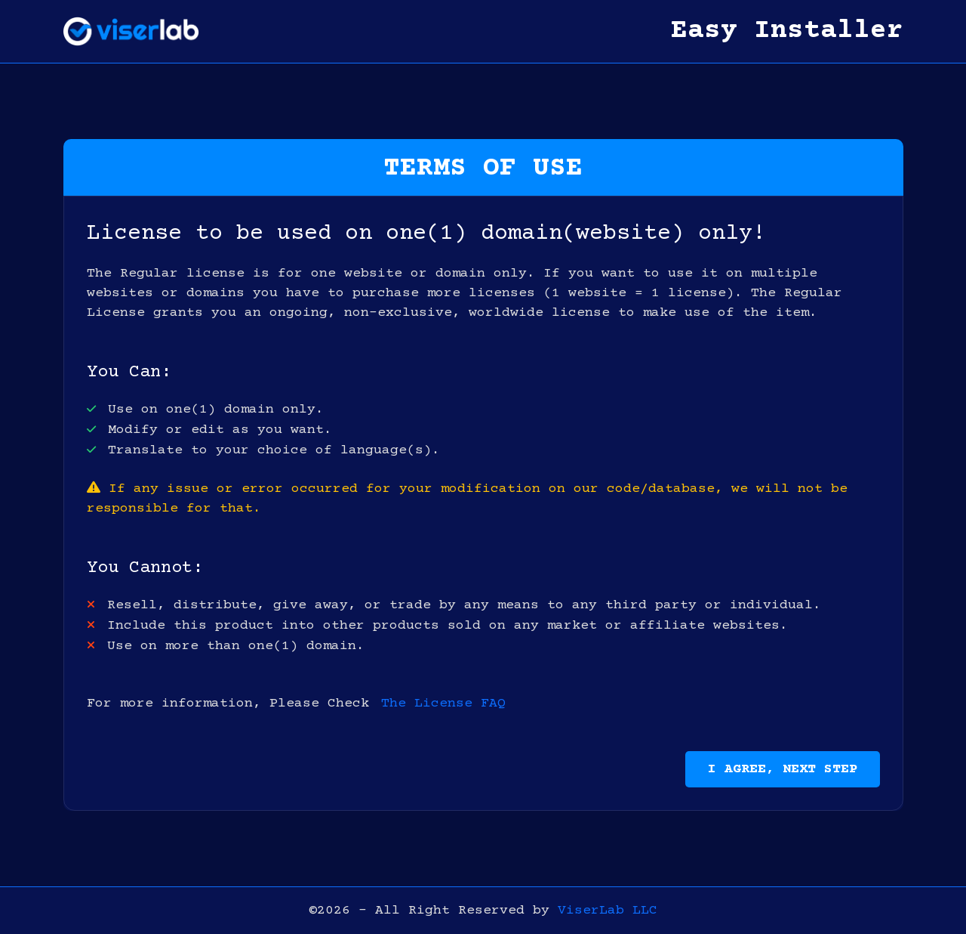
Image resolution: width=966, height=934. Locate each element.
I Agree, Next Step (782, 769)
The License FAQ (443, 703)
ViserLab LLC (607, 910)
